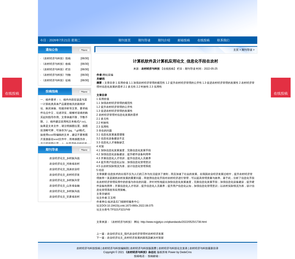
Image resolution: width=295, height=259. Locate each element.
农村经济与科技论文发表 (173, 248)
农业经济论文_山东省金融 (64, 185)
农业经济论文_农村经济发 (64, 174)
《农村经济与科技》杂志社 (140, 252)
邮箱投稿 (184, 40)
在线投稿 (203, 40)
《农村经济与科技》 (121, 221)
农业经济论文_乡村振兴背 (64, 180)
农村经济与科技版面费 (143, 248)
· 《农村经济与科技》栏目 (55, 69)
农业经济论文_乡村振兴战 (64, 158)
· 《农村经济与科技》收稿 (55, 63)
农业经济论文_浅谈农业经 (64, 169)
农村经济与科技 (150, 68)
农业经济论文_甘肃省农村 (64, 196)
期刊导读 (144, 40)
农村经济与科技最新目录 (204, 248)
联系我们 (223, 40)
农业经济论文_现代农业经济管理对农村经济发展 (135, 233)
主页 (236, 49)
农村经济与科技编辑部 (115, 248)
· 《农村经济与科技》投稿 (55, 58)
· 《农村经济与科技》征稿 (55, 80)
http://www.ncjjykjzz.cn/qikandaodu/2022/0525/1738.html (174, 221)
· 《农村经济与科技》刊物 (55, 74)
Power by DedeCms (180, 252)
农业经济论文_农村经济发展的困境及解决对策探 (135, 237)
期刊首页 (124, 40)
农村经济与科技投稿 (88, 248)
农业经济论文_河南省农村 (64, 163)
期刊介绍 (164, 40)
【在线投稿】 (168, 68)
